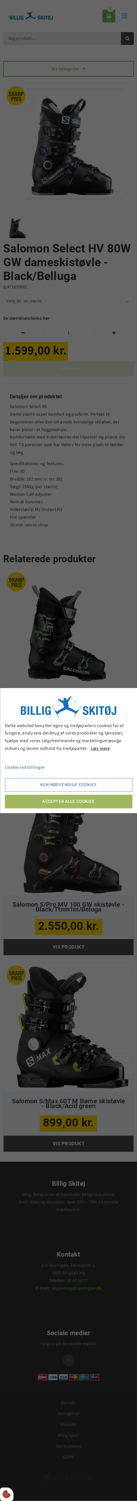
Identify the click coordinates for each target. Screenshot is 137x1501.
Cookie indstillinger (25, 767)
